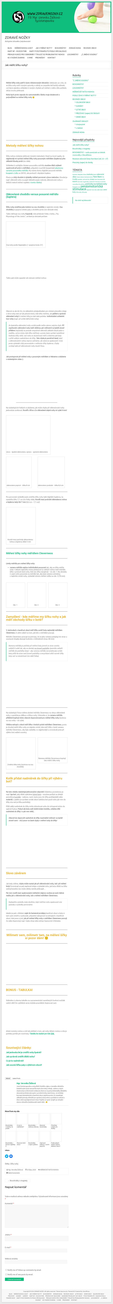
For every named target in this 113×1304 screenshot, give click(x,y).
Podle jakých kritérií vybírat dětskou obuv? (55, 1144)
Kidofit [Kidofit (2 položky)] (75, 182)
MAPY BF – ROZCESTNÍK (17, 51)
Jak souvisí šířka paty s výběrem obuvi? (24, 1065)
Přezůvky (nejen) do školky (56, 1126)
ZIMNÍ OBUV (88, 1294)
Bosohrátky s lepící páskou (32, 1143)
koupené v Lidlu (12, 173)
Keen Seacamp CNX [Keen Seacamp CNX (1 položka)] (99, 179)
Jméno (8, 1235)
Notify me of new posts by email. (20, 1275)
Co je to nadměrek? (15, 1061)
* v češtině (79, 128)
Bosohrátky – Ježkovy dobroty (33, 1126)
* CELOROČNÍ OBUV (82, 103)
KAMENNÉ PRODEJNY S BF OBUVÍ (72, 1296)
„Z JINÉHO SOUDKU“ (89, 55)
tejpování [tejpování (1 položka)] (89, 190)
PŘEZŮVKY (11, 1296)
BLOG (10, 48)
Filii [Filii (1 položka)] (103, 177)
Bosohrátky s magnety (17, 1181)
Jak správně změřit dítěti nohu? (20, 1057)
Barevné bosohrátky (43, 1126)
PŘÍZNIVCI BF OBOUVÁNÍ (52, 1296)
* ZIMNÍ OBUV (80, 117)
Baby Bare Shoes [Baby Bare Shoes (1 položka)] (82, 174)
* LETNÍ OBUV (80, 110)
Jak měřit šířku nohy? (81, 145)
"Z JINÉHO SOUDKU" (81, 81)
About (8, 1078)
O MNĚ (30, 58)
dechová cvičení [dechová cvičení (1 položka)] (88, 177)
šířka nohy (14, 1164)
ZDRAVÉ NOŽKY (19, 37)
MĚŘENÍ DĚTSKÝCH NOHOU (49, 1170)
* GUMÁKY (79, 106)
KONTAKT (52, 58)
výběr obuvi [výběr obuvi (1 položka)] (100, 190)
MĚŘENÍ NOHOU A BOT (24, 48)
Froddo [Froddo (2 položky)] (75, 179)
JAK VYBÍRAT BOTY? (44, 48)
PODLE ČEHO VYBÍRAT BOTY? (84, 96)
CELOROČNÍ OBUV (98, 1294)
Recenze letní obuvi (21, 1143)
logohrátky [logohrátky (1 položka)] (86, 182)
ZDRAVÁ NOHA (75, 48)
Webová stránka (11, 1259)
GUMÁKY (18, 1296)
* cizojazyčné (80, 125)
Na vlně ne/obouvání (83, 200)
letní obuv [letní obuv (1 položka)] (80, 182)
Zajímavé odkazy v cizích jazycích (45, 1143)
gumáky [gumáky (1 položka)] (80, 179)
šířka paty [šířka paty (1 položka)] (84, 192)
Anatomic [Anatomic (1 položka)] (75, 174)
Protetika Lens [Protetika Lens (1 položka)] (76, 187)
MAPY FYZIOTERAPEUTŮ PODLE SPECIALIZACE (48, 51)
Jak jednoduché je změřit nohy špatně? (23, 1052)
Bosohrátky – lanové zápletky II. (9, 1144)
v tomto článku (35, 183)
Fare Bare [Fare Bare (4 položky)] (97, 177)
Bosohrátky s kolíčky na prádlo (8, 1127)
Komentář (9, 1204)
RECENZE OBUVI (90, 48)
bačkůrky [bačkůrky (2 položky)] (90, 174)
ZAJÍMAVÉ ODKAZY (80, 121)
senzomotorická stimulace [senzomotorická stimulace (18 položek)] (88, 188)
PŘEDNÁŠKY (40, 58)
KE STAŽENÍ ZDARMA (16, 58)
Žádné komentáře (14, 1173)
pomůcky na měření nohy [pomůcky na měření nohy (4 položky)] (96, 184)
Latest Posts (16, 1078)
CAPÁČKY (25, 1296)
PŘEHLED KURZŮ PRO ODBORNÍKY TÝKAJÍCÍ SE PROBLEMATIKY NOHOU (36, 55)
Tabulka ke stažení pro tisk (42, 1034)
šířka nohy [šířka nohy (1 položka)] (78, 192)
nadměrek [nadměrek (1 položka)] (92, 182)
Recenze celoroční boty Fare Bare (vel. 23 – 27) (90, 159)
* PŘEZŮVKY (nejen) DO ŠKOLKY (87, 113)
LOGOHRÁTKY (72, 55)
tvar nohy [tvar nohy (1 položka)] (94, 190)
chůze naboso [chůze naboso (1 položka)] (80, 177)
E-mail (8, 1248)
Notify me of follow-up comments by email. (24, 1270)
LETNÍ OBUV (79, 1294)
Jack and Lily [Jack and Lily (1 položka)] (86, 179)
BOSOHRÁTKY (60, 48)
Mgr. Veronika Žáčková (26, 1083)
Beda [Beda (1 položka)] (94, 174)
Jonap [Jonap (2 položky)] (92, 179)
